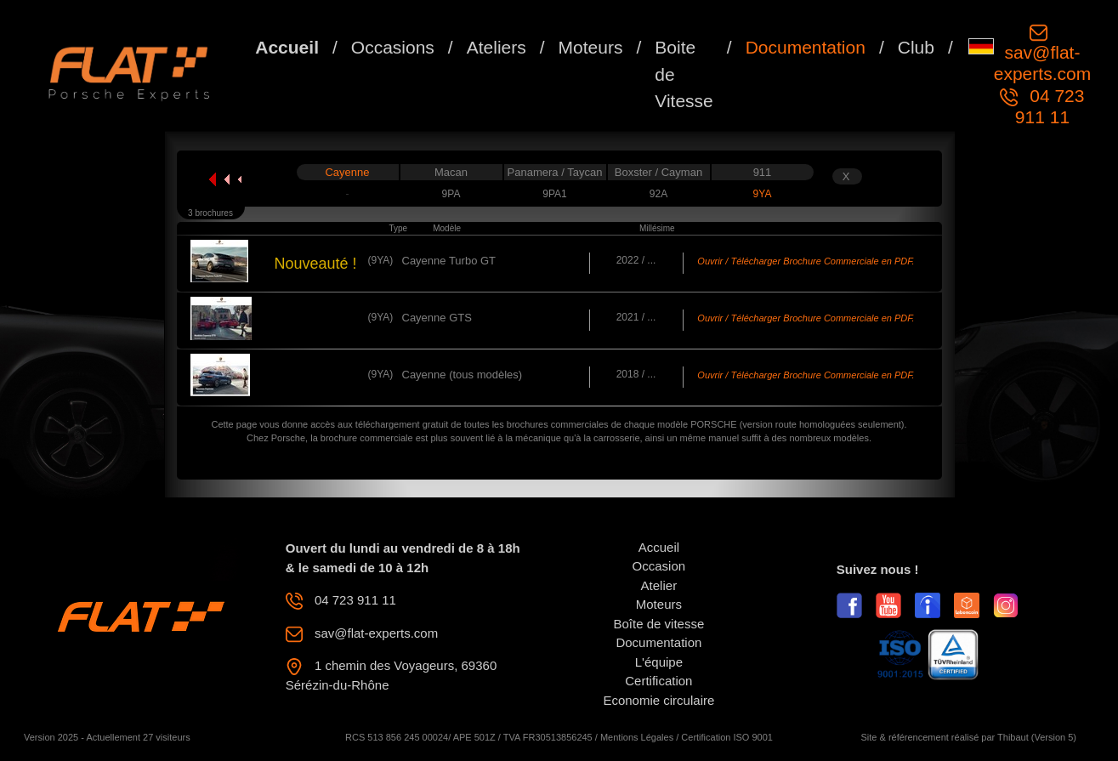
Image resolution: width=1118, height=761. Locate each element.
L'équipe (659, 662)
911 (762, 172)
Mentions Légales (636, 737)
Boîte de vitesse (659, 623)
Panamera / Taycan (555, 172)
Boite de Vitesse (684, 74)
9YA (762, 194)
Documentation (805, 47)
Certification (658, 680)
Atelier (659, 585)
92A (658, 194)
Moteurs (591, 47)
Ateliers (496, 47)
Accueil (287, 47)
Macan (451, 172)
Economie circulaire (658, 700)
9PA (451, 194)
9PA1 (554, 194)
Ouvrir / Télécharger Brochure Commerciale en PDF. (805, 261)
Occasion (659, 566)
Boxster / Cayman (658, 172)
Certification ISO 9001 (727, 737)
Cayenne (347, 172)
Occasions (392, 47)
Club (916, 47)
